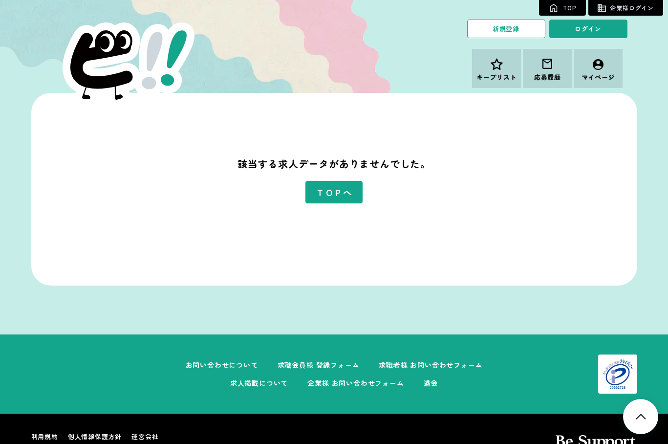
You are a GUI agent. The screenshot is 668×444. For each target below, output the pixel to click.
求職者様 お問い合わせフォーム (430, 365)
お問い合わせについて (222, 365)
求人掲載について (259, 383)
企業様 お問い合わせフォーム (355, 383)
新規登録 (506, 28)
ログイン (588, 28)
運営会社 (144, 436)
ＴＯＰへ (334, 192)
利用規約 (44, 436)
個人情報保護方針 (95, 436)
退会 (431, 383)
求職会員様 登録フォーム (319, 365)
